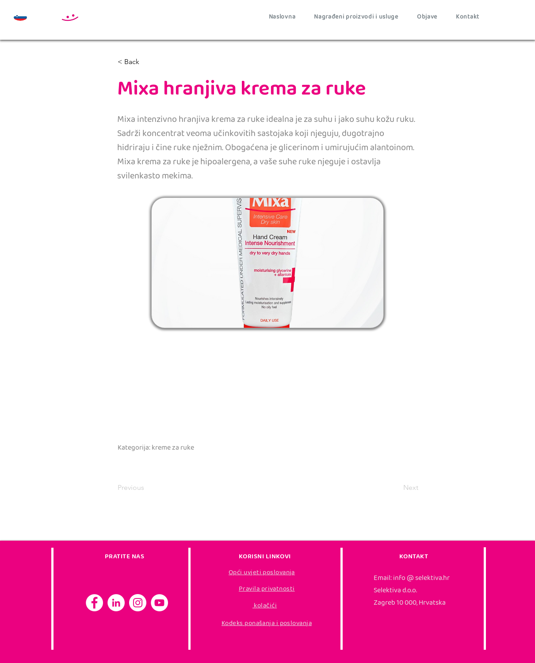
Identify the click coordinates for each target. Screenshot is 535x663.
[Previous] (147, 487)
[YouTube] (159, 602)
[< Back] (147, 62)
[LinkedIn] (116, 602)
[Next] (396, 487)
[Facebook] (94, 602)
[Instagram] (137, 602)
